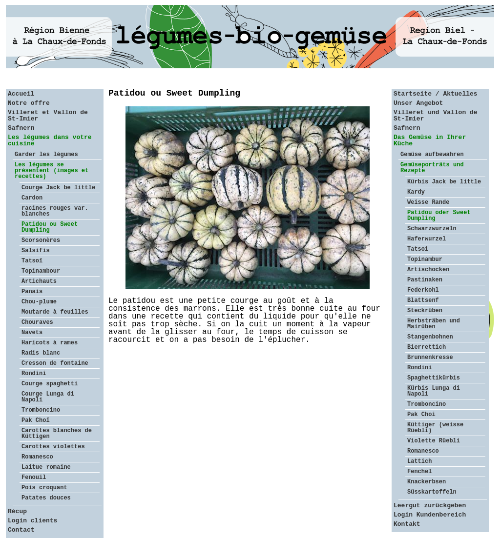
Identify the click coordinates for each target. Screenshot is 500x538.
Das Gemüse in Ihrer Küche (430, 140)
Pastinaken (424, 280)
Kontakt (407, 524)
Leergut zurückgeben (430, 505)
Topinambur (424, 259)
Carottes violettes (53, 446)
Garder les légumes (46, 154)
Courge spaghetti (49, 383)
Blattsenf (423, 300)
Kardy (416, 192)
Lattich (419, 461)
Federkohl (423, 290)
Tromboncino (40, 410)
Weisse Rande (428, 202)
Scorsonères (40, 240)
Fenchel (419, 471)
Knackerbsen (426, 481)
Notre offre (29, 103)
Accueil (21, 94)
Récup (17, 511)
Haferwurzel (426, 239)
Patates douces (46, 498)
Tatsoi (417, 249)
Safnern (21, 128)
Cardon (31, 198)
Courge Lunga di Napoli (47, 397)
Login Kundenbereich (430, 514)
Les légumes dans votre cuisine (50, 140)
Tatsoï (31, 261)
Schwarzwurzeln (432, 228)
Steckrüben (424, 310)
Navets (31, 332)
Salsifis (35, 250)
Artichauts (39, 281)
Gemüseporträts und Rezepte (432, 167)
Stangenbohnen (430, 337)
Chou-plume (39, 302)
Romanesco (37, 457)
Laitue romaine (46, 467)
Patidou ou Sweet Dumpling (49, 227)
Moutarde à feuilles (54, 312)
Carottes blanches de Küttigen (56, 433)
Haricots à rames (49, 342)
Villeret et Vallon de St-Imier (48, 115)
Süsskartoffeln (432, 492)
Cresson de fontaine (54, 363)
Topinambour (40, 271)
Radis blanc (40, 353)
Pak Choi (421, 414)
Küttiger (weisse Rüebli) (435, 427)
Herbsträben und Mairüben (433, 324)
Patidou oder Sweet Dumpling (439, 215)
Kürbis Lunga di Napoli (433, 391)
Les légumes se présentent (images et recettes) (51, 170)
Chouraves (37, 322)
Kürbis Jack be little (444, 182)
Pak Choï (35, 420)
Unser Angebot (418, 103)
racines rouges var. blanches (54, 211)
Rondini (33, 373)
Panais (31, 291)
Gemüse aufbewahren (432, 154)
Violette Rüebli (433, 441)
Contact (21, 530)
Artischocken (428, 269)
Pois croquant (44, 487)
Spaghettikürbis (433, 378)
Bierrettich (426, 347)
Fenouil (33, 477)
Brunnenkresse (430, 357)
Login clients (32, 520)
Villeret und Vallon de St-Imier (436, 115)
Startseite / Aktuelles (436, 94)
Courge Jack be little (58, 187)
